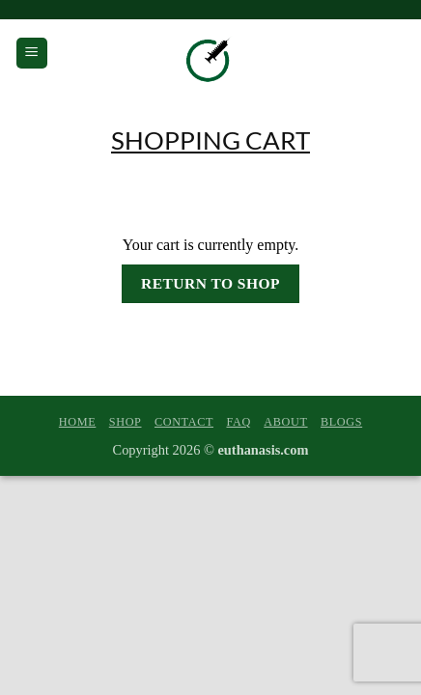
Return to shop (210, 283)
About (285, 422)
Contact (183, 422)
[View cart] (393, 53)
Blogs (341, 422)
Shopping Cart (210, 139)
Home (77, 422)
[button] (31, 54)
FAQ (238, 422)
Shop (125, 422)
